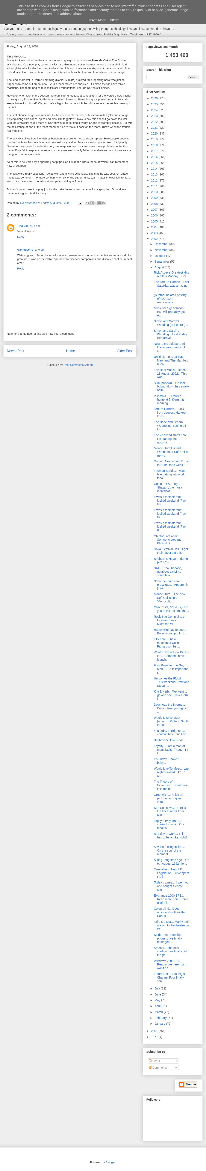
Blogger (110, 1162)
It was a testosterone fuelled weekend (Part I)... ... (170, 526)
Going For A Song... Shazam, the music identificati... (168, 487)
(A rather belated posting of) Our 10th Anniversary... (170, 298)
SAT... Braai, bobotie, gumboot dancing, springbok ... (168, 571)
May (157, 1000)
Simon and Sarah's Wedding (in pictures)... (171, 323)
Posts (154, 1061)
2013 (155, 174)
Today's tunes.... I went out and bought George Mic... (171, 886)
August (159, 267)
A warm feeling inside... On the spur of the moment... (169, 850)
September (162, 261)
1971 (155, 1037)
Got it (114, 20)
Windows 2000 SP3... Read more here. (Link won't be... (170, 964)
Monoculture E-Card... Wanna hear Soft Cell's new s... (171, 451)
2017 (155, 151)
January (160, 1023)
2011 (155, 186)
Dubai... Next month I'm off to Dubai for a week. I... (171, 463)
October (160, 255)
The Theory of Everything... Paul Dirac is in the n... (171, 785)
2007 (155, 209)
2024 (155, 110)
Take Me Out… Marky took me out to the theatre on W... (171, 925)
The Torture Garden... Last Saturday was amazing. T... (171, 285)
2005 (155, 221)
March (159, 1012)
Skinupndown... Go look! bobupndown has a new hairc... (171, 386)
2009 (155, 198)
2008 (155, 204)
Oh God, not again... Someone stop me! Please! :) (168, 539)
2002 (155, 239)
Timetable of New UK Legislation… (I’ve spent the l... (171, 873)
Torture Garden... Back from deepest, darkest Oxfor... (170, 412)
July (157, 988)
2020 (155, 133)
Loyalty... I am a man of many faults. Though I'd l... (171, 749)
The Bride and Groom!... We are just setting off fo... (170, 425)
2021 (155, 127)
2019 (155, 139)
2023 (155, 116)
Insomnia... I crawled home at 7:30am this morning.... (169, 399)
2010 (155, 192)
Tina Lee (23, 225)
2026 (155, 98)
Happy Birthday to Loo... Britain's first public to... (171, 631)
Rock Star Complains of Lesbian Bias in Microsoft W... (169, 620)
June (158, 994)
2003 (155, 233)
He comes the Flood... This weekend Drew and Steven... (171, 682)
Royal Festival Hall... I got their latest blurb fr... (171, 550)
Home (70, 351)
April (157, 1006)
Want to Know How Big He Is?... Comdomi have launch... (171, 656)
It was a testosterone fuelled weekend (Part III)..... (170, 500)
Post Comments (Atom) (78, 364)
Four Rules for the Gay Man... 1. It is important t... (171, 669)
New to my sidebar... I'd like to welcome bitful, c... (170, 347)
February (160, 1018)
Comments (158, 1067)
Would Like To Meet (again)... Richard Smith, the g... (171, 721)
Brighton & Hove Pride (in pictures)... (171, 560)
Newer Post (15, 351)
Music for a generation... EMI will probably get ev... (170, 311)
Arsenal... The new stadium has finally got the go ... (170, 951)
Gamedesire (25, 249)
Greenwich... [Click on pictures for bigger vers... (168, 798)
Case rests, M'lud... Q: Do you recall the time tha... (171, 609)
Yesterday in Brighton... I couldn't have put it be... (171, 732)
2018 (155, 145)
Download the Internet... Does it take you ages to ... (171, 708)
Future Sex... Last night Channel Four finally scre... (169, 977)
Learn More (97, 20)
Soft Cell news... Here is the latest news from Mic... (170, 811)
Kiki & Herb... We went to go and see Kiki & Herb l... (171, 695)
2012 (155, 180)
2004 (155, 227)
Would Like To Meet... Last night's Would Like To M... (171, 772)
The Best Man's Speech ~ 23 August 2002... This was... (171, 373)
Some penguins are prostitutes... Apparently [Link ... (171, 584)
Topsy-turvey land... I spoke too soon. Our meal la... (169, 824)
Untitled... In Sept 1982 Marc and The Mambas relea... (171, 360)
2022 (155, 122)
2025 (155, 104)
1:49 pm (39, 249)
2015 (155, 163)
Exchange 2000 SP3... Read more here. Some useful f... (171, 899)
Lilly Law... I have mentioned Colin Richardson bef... (167, 642)
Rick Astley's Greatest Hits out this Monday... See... (171, 274)
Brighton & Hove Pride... (170, 740)
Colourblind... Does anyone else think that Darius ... (170, 912)
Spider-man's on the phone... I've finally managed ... (168, 938)
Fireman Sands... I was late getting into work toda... (169, 474)
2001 (155, 1031)
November (161, 250)
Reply (20, 237)
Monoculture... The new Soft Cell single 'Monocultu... (169, 597)
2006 (155, 215)
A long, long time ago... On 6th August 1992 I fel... (171, 861)
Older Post (125, 351)
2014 (155, 168)
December (161, 244)
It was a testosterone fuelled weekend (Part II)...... (170, 513)
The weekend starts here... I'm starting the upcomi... (171, 438)
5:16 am (35, 225)
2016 (155, 157)
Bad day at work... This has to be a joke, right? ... (171, 837)
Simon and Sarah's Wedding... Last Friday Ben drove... (170, 334)
